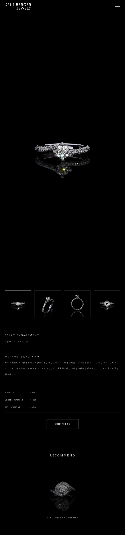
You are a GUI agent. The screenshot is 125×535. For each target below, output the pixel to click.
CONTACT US (62, 424)
